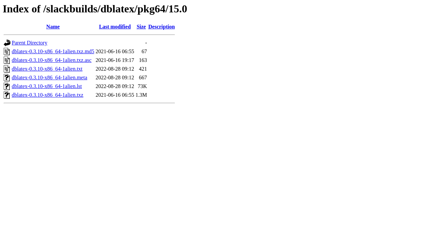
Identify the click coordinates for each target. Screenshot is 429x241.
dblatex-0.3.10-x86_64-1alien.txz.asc (51, 60)
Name (53, 26)
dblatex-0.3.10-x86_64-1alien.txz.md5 (53, 51)
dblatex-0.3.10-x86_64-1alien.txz (47, 95)
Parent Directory (29, 43)
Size (141, 26)
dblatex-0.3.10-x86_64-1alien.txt (47, 69)
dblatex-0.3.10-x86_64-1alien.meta (49, 77)
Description (161, 26)
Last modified (115, 26)
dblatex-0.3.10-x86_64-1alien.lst (47, 86)
